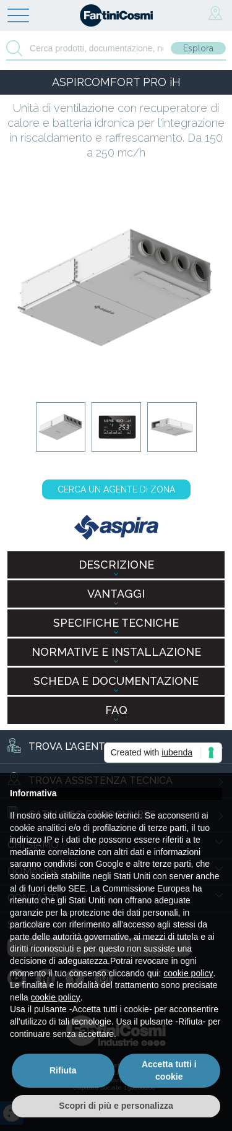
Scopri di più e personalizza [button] (116, 1106)
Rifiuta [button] (63, 1070)
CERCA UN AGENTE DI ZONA (116, 489)
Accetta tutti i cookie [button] (169, 1070)
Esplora (198, 48)
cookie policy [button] (188, 973)
